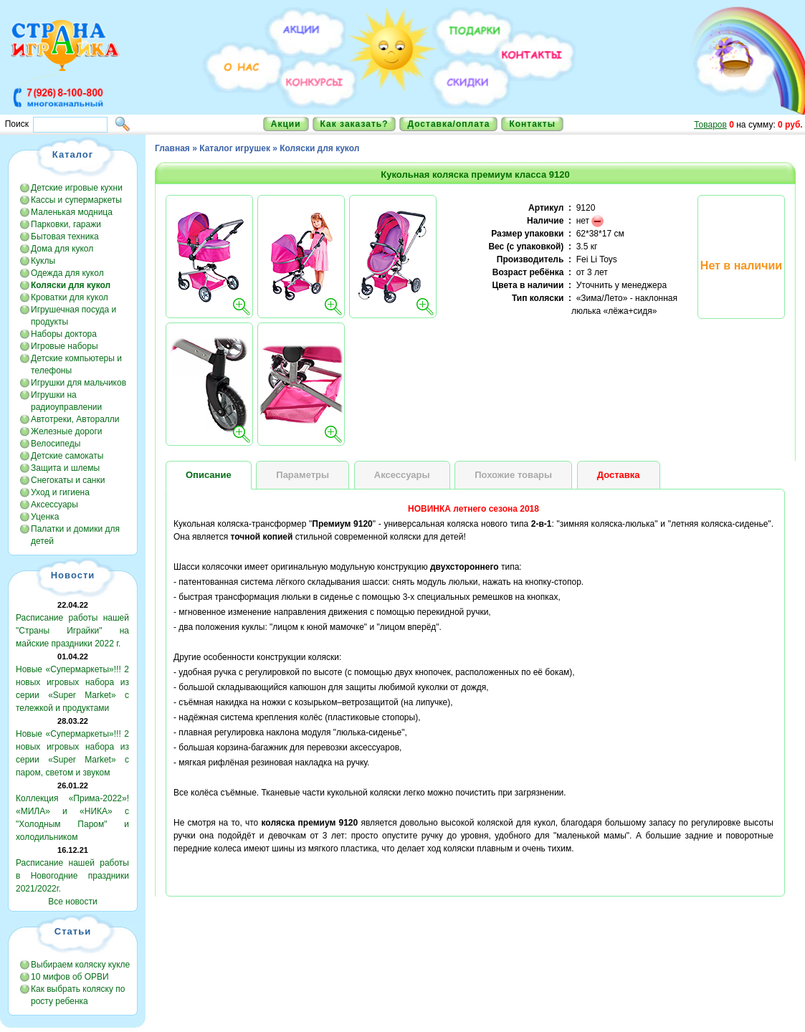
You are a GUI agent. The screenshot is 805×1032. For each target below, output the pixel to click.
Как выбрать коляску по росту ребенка (78, 995)
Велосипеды (55, 444)
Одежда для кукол (67, 273)
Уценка (45, 517)
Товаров (710, 125)
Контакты (532, 124)
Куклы (43, 261)
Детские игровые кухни (77, 188)
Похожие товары (513, 474)
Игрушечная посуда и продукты (73, 316)
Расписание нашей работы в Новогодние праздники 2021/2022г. (72, 876)
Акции (286, 124)
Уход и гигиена (60, 492)
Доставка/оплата (448, 124)
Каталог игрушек (234, 148)
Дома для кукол (62, 249)
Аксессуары (54, 505)
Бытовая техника (65, 236)
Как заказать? (354, 124)
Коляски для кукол (319, 148)
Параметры (302, 474)
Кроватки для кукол (69, 297)
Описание (209, 474)
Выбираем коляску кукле (80, 965)
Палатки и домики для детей (75, 535)
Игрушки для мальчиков (78, 383)
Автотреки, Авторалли (75, 419)
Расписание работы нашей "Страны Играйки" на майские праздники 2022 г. (72, 631)
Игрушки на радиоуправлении (66, 401)
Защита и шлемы (65, 468)
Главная (172, 148)
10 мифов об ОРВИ (70, 977)
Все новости (72, 902)
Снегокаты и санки (68, 480)
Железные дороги (67, 431)
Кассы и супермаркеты (76, 200)
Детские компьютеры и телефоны (76, 364)
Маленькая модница (72, 212)
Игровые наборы (64, 346)
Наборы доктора (64, 334)
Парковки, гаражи (66, 224)
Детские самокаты (67, 456)
